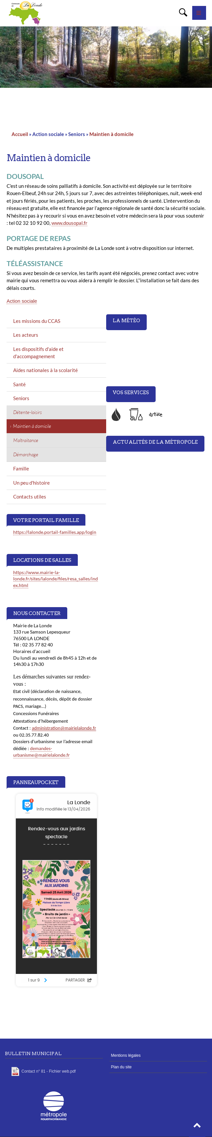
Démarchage (25, 454)
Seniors (21, 398)
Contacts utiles (29, 497)
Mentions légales (126, 1055)
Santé (19, 384)
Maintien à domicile (111, 134)
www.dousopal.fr (69, 223)
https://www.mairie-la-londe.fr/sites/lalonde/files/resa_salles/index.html (55, 578)
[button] (197, 1127)
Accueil (20, 134)
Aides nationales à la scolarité (45, 370)
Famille (21, 468)
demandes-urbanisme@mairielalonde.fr (41, 751)
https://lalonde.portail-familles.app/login (54, 532)
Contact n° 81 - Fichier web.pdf (48, 1071)
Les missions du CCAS (36, 321)
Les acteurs (25, 335)
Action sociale (22, 301)
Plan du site (121, 1067)
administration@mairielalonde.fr (64, 728)
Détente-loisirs (27, 412)
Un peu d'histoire (31, 483)
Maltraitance (25, 440)
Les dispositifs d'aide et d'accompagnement (38, 352)
